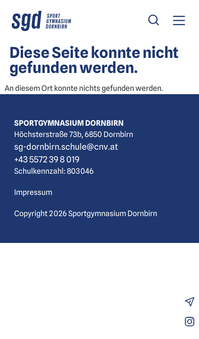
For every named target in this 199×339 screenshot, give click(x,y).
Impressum (33, 192)
